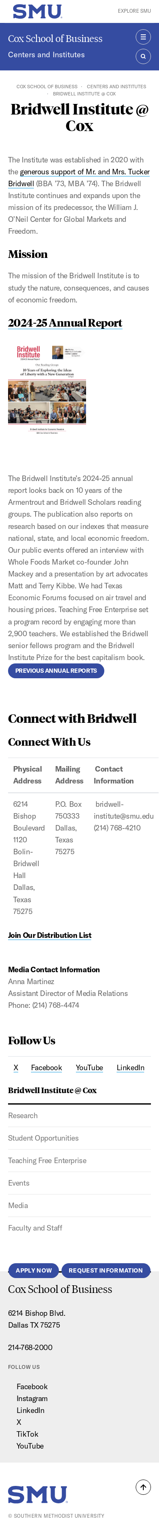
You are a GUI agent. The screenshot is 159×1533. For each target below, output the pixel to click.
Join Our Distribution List (50, 935)
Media (18, 1205)
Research (22, 1115)
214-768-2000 (30, 1347)
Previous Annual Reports (56, 670)
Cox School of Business (55, 38)
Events (18, 1183)
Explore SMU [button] (134, 11)
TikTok (27, 1434)
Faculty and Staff (35, 1228)
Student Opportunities (43, 1138)
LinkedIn (30, 1410)
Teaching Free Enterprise (47, 1160)
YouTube (30, 1446)
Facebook (32, 1386)
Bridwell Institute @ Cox (52, 1089)
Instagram (32, 1398)
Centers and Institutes (46, 54)
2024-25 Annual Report (65, 322)
